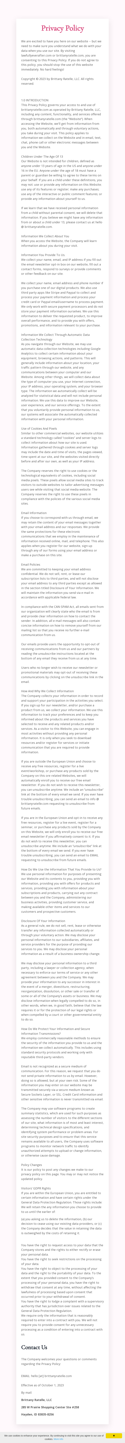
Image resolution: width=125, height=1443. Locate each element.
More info (58, 1439)
